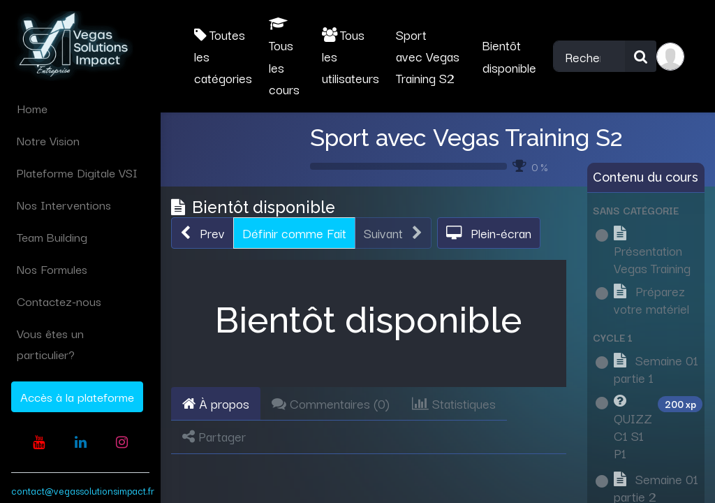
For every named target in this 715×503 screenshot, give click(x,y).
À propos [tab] (215, 403)
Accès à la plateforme (77, 396)
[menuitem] (80, 108)
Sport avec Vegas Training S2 (466, 138)
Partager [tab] (214, 436)
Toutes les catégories (223, 56)
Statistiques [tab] (454, 403)
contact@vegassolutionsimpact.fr (82, 490)
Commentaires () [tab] (331, 403)
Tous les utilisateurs (350, 56)
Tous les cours (284, 58)
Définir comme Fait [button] (294, 232)
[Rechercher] (640, 56)
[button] (202, 233)
